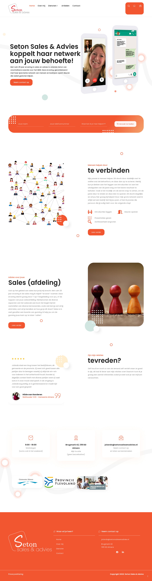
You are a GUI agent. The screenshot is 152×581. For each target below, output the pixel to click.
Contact (76, 6)
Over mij (41, 6)
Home (32, 6)
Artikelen (65, 6)
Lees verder (96, 232)
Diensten (53, 6)
